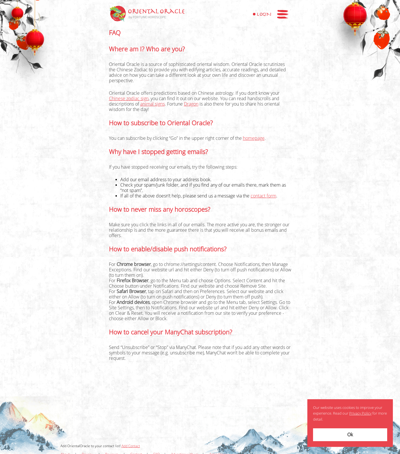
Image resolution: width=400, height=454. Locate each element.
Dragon (191, 104)
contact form (263, 196)
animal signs (152, 104)
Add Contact (130, 446)
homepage (254, 138)
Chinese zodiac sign (129, 98)
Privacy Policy (360, 413)
